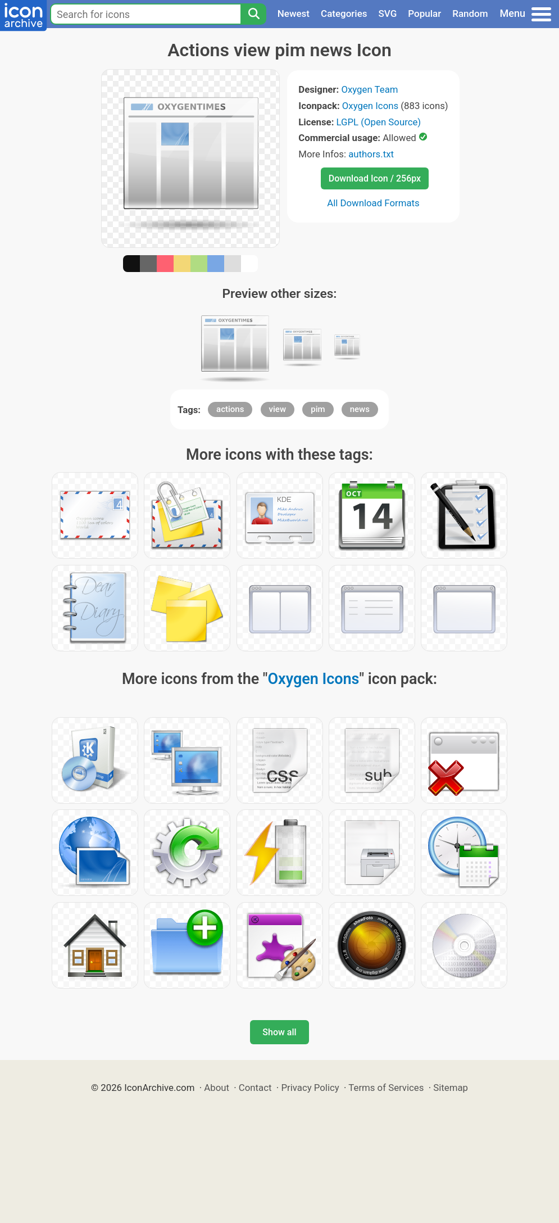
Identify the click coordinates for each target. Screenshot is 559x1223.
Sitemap (450, 1087)
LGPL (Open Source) (379, 122)
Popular (424, 13)
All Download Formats (373, 203)
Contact (255, 1087)
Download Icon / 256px (375, 178)
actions (230, 409)
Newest (294, 13)
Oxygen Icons (370, 105)
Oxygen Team (369, 89)
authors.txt (371, 154)
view (277, 409)
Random (470, 13)
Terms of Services (386, 1087)
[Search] (253, 14)
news (360, 409)
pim (318, 409)
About (216, 1087)
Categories (344, 13)
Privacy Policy (310, 1087)
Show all (279, 1032)
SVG (388, 13)
